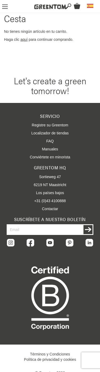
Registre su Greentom (50, 125)
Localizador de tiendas (50, 133)
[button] (90, 6)
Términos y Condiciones (50, 354)
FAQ (50, 141)
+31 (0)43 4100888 (50, 201)
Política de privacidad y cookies (50, 359)
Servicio (50, 116)
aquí (23, 39)
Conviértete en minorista (50, 157)
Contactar (50, 209)
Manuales (50, 149)
